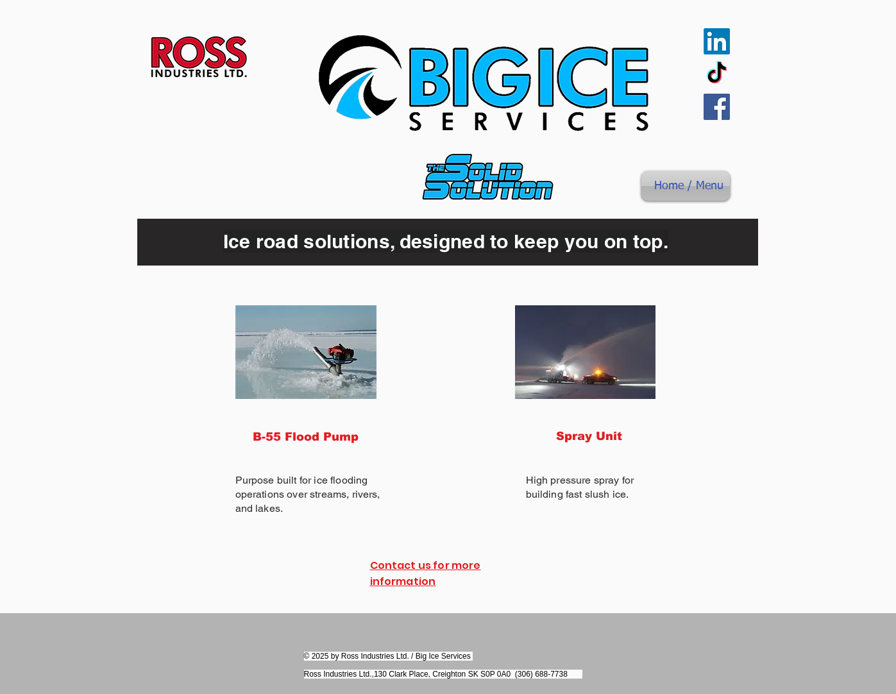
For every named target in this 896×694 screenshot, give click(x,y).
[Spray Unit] (589, 436)
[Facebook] (717, 107)
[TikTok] (717, 74)
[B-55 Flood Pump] (305, 437)
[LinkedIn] (717, 41)
